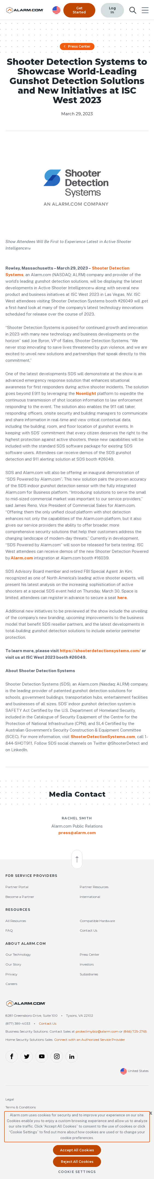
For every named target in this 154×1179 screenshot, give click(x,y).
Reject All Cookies (77, 1162)
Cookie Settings (77, 1172)
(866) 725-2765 (135, 1033)
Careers (11, 985)
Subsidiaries (89, 975)
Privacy (11, 975)
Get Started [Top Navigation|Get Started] (79, 9)
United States (134, 1072)
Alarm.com (22, 559)
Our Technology (18, 956)
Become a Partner (19, 898)
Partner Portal (16, 888)
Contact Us (88, 932)
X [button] (150, 1113)
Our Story (13, 966)
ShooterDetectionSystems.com (103, 738)
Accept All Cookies (77, 1150)
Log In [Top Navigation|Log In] (112, 9)
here (122, 599)
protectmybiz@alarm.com (97, 1033)
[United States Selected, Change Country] (56, 10)
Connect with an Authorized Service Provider (89, 1041)
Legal (9, 1101)
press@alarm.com (77, 834)
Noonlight (86, 394)
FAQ (9, 932)
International (90, 898)
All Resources (15, 922)
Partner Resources (94, 888)
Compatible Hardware (97, 922)
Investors (87, 966)
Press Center (77, 48)
